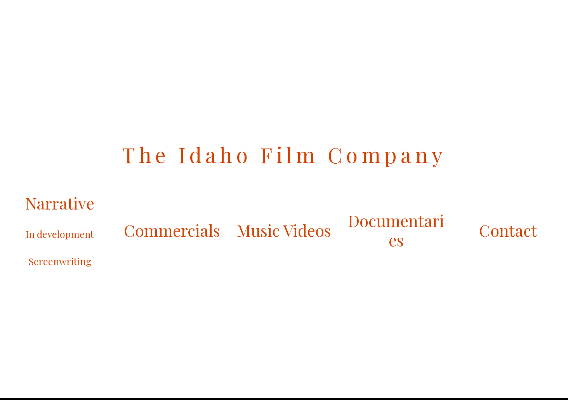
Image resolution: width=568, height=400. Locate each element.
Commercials (172, 230)
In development (60, 233)
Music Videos (284, 230)
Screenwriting (60, 261)
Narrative (59, 203)
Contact (508, 230)
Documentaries (396, 230)
